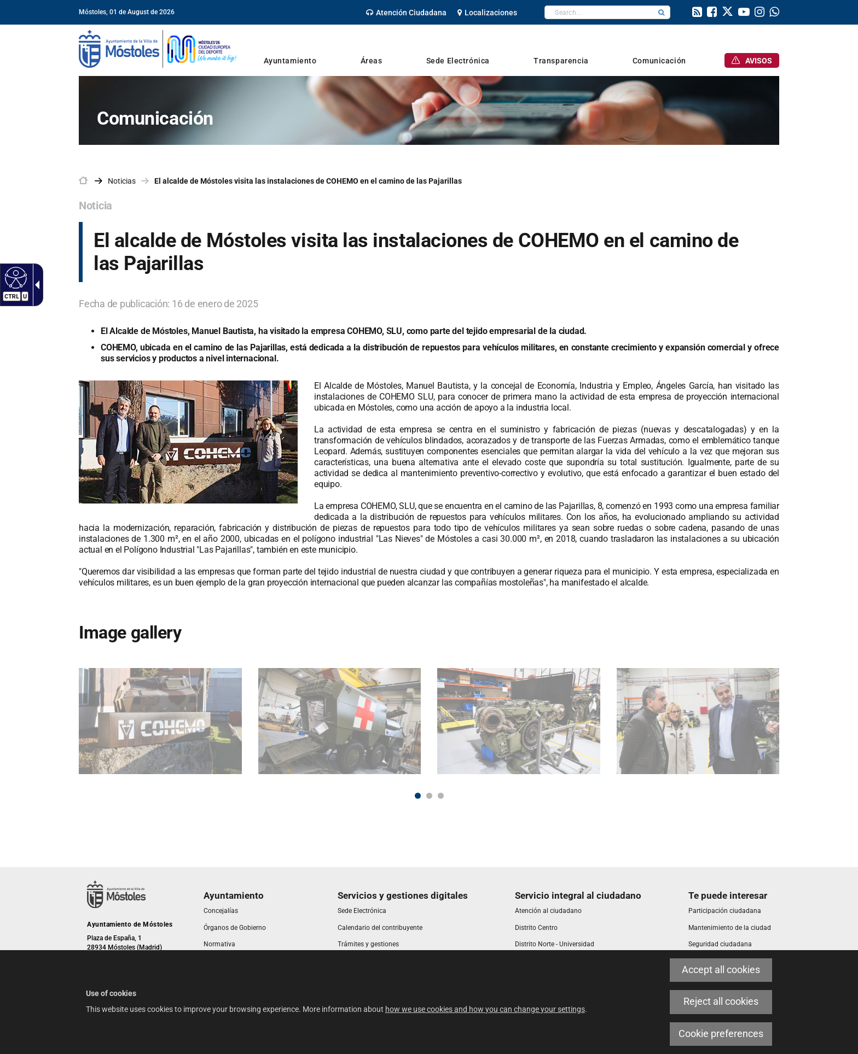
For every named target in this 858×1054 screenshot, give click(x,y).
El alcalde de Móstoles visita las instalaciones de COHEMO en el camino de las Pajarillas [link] (308, 181)
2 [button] (429, 796)
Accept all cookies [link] (721, 969)
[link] (14, 277)
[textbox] (598, 12)
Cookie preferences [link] (721, 1033)
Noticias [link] (122, 181)
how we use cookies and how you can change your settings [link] (485, 1009)
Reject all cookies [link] (720, 1001)
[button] (661, 12)
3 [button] (441, 796)
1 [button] (418, 796)
